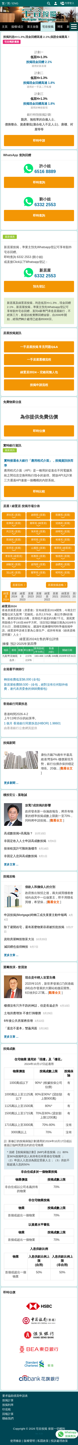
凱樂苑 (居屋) (63, 514)
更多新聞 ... (11, 782)
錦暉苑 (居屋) (63, 531)
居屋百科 (17, 584)
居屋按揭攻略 (56, 584)
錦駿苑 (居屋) (13, 564)
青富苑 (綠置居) (13, 556)
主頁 (5, 26)
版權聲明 (29, 1440)
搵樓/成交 (17, 26)
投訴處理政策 (59, 1440)
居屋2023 (31, 595)
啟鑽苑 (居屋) (63, 564)
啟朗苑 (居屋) (38, 514)
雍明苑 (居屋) (38, 539)
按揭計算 (8, 1400)
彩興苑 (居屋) (13, 523)
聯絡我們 (8, 1418)
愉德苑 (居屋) (63, 556)
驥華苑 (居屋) (38, 572)
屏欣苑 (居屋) (13, 514)
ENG (15, 3)
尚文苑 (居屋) (13, 531)
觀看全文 (66, 768)
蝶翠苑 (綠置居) (62, 547)
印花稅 (6, 1409)
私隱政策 (43, 1440)
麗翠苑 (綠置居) (38, 523)
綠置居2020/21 (65, 595)
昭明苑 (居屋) (63, 572)
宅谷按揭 (48, 26)
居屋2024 (14, 595)
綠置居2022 (47, 596)
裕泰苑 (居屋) (63, 539)
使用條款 (15, 1440)
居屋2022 (39, 595)
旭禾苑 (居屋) (38, 531)
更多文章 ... (11, 864)
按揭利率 (8, 1404)
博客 (60, 26)
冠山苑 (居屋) (13, 572)
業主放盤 (32, 26)
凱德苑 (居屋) (13, 539)
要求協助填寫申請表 (15, 1395)
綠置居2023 (22, 596)
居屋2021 (55, 595)
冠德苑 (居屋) (63, 523)
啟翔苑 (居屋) (38, 564)
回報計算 (8, 1413)
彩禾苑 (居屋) (13, 547)
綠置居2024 (6, 596)
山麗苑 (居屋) (38, 547)
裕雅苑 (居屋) (38, 556)
